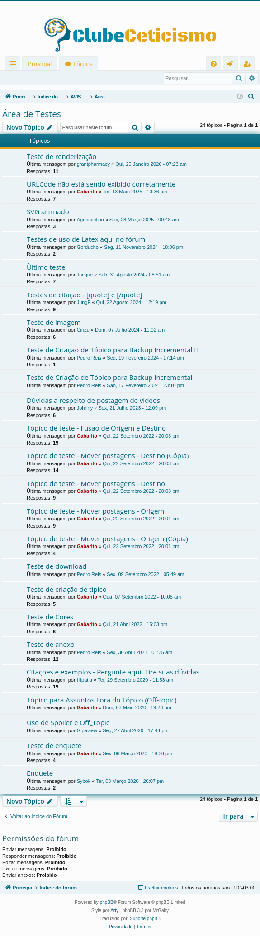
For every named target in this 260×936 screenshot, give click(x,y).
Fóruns (82, 64)
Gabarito (87, 192)
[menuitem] (214, 64)
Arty (114, 910)
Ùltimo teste (46, 267)
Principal (40, 64)
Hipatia (84, 680)
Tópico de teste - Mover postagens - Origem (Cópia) (107, 538)
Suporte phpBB (145, 919)
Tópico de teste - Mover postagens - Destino (96, 483)
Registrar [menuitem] (249, 65)
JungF (84, 302)
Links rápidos (14, 65)
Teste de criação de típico (67, 589)
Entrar (17, 78)
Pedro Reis (89, 358)
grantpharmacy (93, 164)
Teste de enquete (54, 745)
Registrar (49, 78)
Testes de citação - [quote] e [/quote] (84, 295)
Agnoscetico (90, 220)
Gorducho (88, 247)
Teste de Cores (50, 617)
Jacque (85, 275)
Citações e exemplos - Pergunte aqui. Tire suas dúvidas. (114, 672)
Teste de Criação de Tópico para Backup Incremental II (112, 350)
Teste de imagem (53, 322)
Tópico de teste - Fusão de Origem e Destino (96, 428)
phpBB (106, 902)
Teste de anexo (51, 644)
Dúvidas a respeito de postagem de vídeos (93, 400)
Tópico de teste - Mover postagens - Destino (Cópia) (108, 455)
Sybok (84, 781)
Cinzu (83, 330)
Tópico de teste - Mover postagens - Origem (95, 511)
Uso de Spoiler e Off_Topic (68, 722)
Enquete (40, 773)
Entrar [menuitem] (232, 65)
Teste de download (56, 566)
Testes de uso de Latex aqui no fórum (86, 239)
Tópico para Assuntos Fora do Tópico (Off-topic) (101, 700)
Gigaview (87, 731)
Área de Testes (31, 114)
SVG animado (48, 211)
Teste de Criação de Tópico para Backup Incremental (109, 377)
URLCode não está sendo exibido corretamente (101, 184)
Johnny (85, 408)
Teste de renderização (61, 156)
